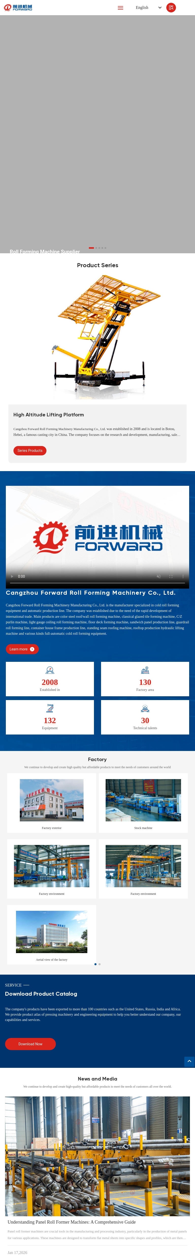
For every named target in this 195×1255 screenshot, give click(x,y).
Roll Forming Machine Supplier (45, 252)
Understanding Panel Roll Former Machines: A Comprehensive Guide (72, 1222)
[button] (91, 248)
